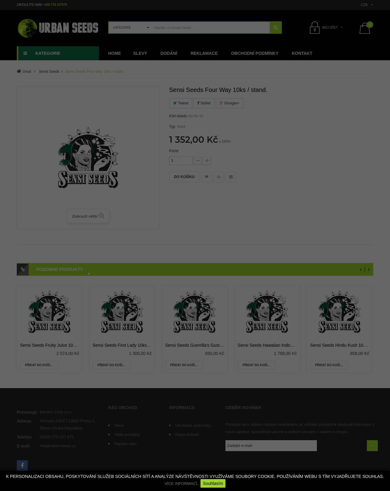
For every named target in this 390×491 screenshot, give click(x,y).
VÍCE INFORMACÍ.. (182, 483)
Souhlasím (213, 483)
